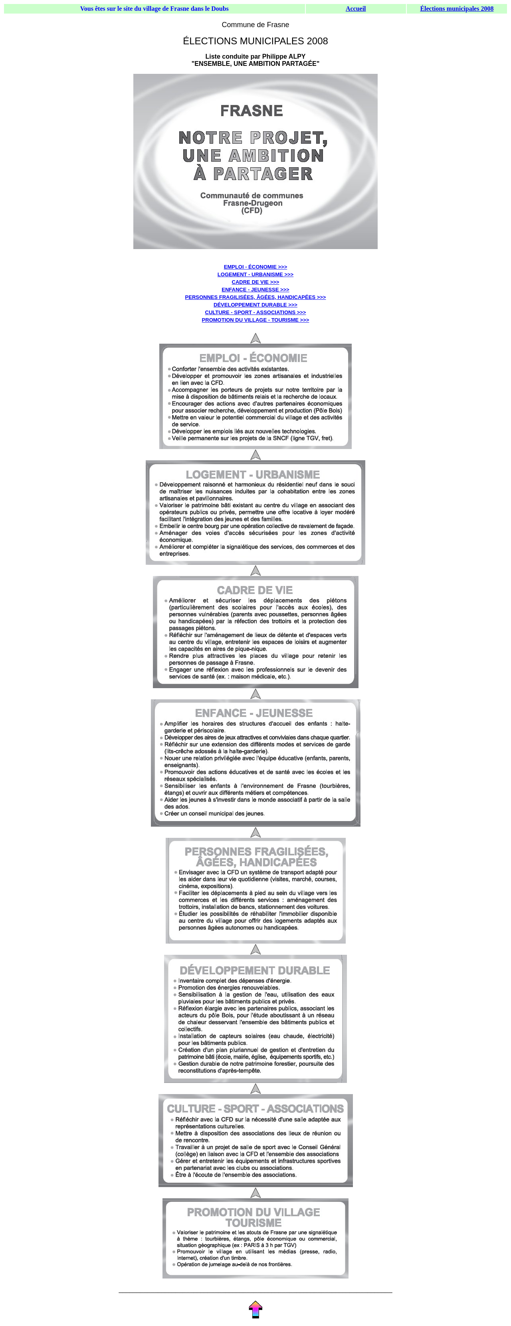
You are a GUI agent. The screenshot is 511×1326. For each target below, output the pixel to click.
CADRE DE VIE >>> (255, 282)
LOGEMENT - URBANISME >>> (255, 274)
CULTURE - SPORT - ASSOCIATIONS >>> (255, 312)
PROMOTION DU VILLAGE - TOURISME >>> (255, 320)
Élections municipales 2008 (456, 8)
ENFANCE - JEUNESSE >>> (255, 290)
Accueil (356, 8)
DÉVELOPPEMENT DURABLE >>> (255, 305)
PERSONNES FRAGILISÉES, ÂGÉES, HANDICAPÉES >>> (255, 297)
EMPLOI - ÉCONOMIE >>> (255, 267)
